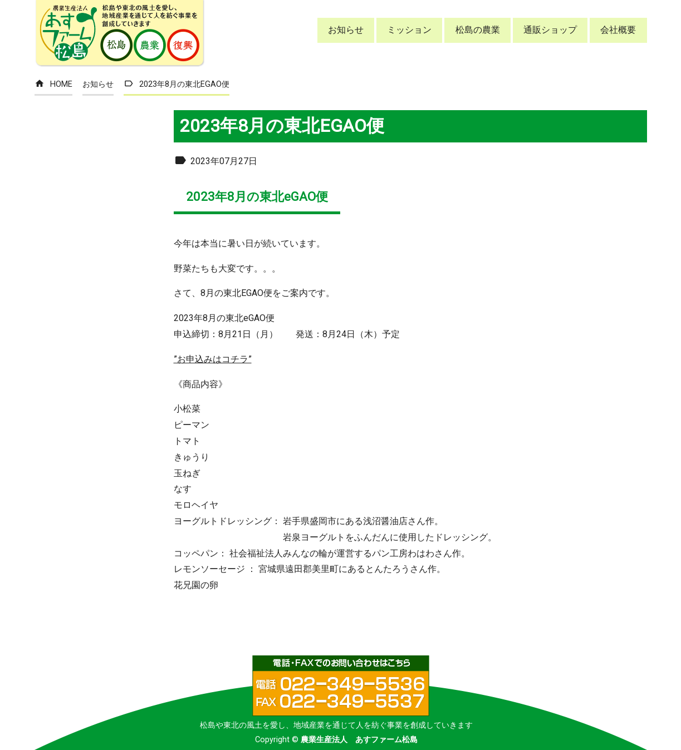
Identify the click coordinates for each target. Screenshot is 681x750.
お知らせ (346, 29)
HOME (53, 84)
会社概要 (618, 29)
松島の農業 (477, 29)
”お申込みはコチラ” (213, 359)
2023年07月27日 (215, 161)
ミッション (409, 29)
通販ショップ (550, 29)
